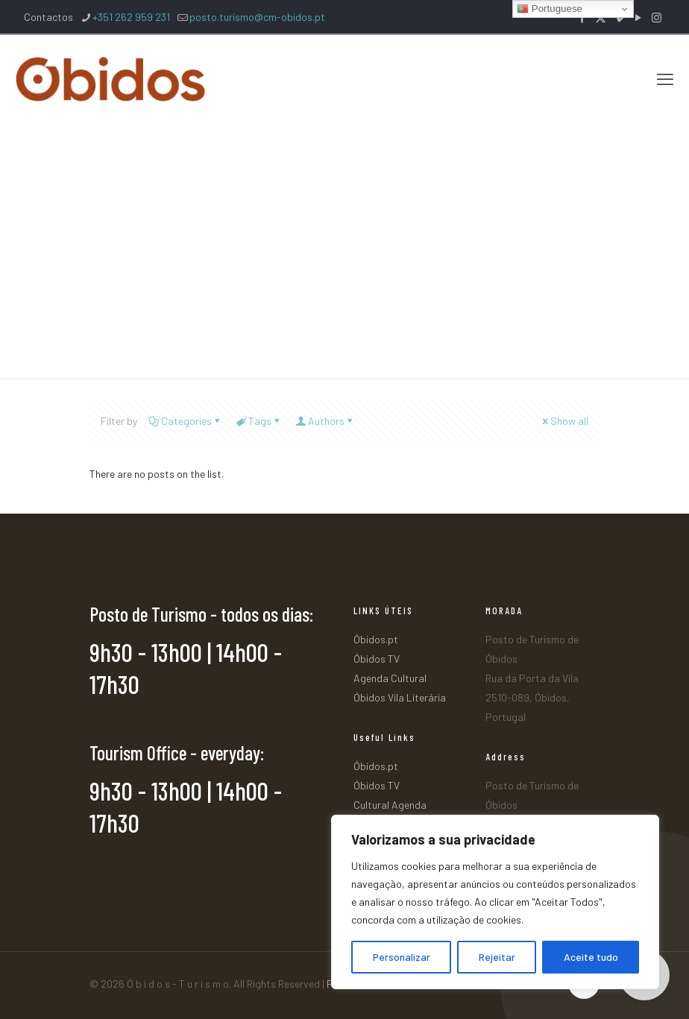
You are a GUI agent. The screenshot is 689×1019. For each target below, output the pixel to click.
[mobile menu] (665, 78)
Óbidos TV (376, 658)
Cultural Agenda (390, 804)
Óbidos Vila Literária (399, 697)
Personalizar (401, 956)
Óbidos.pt (375, 639)
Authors (325, 420)
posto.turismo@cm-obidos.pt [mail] (257, 16)
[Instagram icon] (656, 17)
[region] (495, 902)
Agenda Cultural (390, 678)
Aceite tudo (591, 956)
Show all (564, 420)
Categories (185, 420)
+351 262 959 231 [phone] (131, 16)
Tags (259, 420)
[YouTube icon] (638, 17)
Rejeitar (497, 956)
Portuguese (549, 9)
